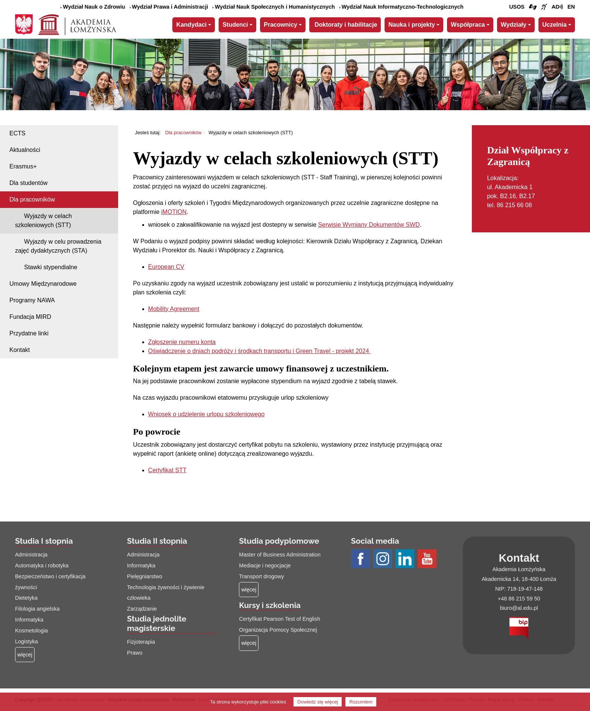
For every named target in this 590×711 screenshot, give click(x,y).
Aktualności (24, 150)
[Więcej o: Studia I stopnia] (25, 654)
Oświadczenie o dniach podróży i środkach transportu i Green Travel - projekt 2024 (259, 351)
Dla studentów (28, 183)
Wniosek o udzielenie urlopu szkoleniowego (206, 414)
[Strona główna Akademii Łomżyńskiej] (77, 24)
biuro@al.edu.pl (519, 608)
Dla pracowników (32, 199)
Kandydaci (191, 24)
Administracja (31, 555)
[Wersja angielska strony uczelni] (571, 7)
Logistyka (26, 641)
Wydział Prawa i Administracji (169, 7)
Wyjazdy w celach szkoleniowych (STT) (43, 220)
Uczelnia (554, 24)
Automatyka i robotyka (41, 565)
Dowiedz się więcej (317, 702)
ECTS (17, 133)
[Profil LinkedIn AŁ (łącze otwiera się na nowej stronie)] (405, 559)
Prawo (135, 653)
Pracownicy (280, 24)
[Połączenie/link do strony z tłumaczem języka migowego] (533, 7)
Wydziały (513, 24)
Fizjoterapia (141, 642)
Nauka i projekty (411, 24)
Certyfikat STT (167, 470)
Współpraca (468, 24)
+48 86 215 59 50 (519, 599)
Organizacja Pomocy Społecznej (278, 630)
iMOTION (174, 212)
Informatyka (29, 620)
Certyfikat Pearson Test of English (279, 619)
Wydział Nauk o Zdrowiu (93, 7)
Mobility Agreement (173, 309)
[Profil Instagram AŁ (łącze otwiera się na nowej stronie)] (383, 559)
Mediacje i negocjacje (265, 565)
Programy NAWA (32, 300)
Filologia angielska (37, 609)
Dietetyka (26, 598)
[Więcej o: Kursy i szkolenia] (249, 643)
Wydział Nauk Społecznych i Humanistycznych (274, 7)
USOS (517, 7)
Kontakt (19, 350)
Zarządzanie (142, 609)
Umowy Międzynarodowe (43, 283)
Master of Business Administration (280, 555)
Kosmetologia (31, 631)
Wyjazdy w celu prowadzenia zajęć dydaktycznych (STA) (58, 246)
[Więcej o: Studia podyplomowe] (249, 589)
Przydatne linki (29, 333)
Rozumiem (360, 702)
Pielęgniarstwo (145, 576)
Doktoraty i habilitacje (346, 24)
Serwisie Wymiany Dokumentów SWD (369, 224)
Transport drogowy (261, 576)
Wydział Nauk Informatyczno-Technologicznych (401, 7)
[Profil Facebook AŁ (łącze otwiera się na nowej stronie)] (361, 559)
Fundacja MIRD (30, 317)
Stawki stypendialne (50, 267)
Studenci (235, 24)
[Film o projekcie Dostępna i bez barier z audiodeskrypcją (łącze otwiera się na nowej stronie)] (557, 7)
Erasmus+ (22, 166)
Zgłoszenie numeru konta (182, 342)
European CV (166, 267)
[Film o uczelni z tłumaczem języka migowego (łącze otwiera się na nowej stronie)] (544, 7)
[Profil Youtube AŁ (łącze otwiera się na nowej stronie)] (428, 559)
